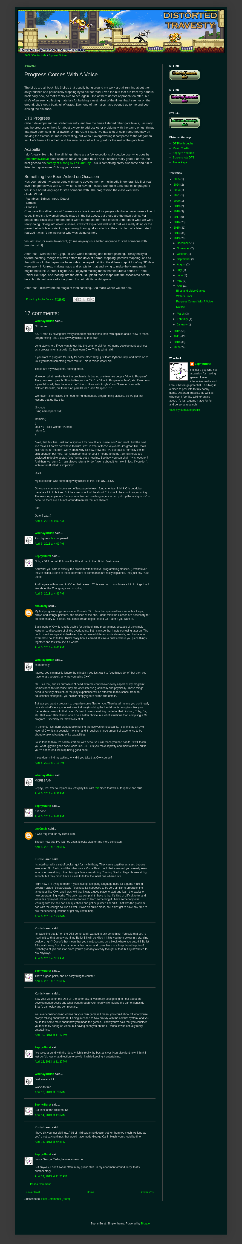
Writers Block (184, 296)
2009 (177, 347)
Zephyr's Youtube (183, 153)
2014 (177, 233)
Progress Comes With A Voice (194, 301)
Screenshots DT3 (183, 157)
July (180, 270)
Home (90, 1192)
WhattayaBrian (44, 321)
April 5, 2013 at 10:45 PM (50, 847)
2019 (177, 206)
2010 (177, 342)
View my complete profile (184, 409)
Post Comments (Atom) (55, 1199)
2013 (177, 238)
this (53, 538)
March (181, 313)
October (182, 254)
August (181, 264)
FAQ (27, 55)
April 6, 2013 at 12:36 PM (50, 981)
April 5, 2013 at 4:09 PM (49, 543)
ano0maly (41, 606)
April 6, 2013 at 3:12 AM (49, 958)
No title (180, 307)
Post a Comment (40, 1184)
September (184, 259)
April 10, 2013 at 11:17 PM (51, 1035)
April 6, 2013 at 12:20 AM (50, 916)
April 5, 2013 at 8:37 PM (49, 793)
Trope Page (180, 162)
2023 (177, 190)
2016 (177, 222)
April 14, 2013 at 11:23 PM (51, 1176)
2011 (177, 336)
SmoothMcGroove (36, 159)
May (180, 280)
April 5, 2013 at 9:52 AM (49, 521)
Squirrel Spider (58, 55)
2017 (177, 216)
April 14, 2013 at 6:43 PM (50, 1141)
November (183, 248)
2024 (177, 184)
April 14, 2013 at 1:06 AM (50, 1115)
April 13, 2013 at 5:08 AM (50, 1092)
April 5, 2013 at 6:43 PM (49, 647)
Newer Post (33, 1192)
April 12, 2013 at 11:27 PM (51, 1061)
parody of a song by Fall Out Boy (68, 163)
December (183, 243)
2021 (177, 195)
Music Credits (181, 148)
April (180, 286)
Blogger (145, 1223)
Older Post (147, 1192)
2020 (177, 200)
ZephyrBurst (43, 556)
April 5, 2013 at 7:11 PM (49, 762)
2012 (177, 331)
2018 (177, 211)
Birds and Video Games (190, 290)
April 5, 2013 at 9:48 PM (49, 816)
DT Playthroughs (183, 143)
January (182, 324)
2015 (177, 227)
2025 (177, 179)
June (180, 275)
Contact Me (39, 55)
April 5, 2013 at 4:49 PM (49, 593)
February (183, 319)
